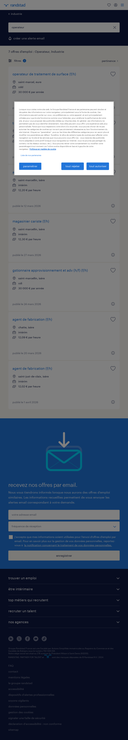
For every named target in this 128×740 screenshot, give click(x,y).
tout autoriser (97, 166)
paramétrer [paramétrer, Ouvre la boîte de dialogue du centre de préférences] (30, 166)
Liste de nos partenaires (31, 155)
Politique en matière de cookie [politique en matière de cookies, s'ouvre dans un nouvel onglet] (43, 149)
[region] (64, 138)
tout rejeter (73, 166)
